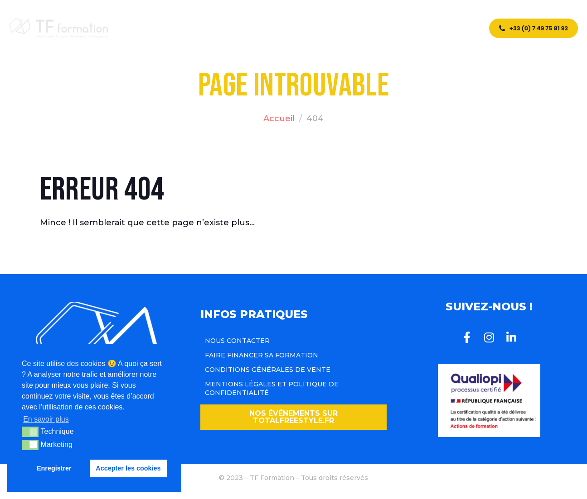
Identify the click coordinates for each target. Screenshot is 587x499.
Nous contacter (237, 341)
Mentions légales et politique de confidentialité (272, 388)
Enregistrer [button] (54, 468)
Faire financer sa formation (261, 355)
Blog (283, 28)
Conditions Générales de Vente (267, 370)
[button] (293, 417)
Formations (216, 28)
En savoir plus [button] (46, 419)
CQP (257, 28)
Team (308, 28)
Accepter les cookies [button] (128, 468)
